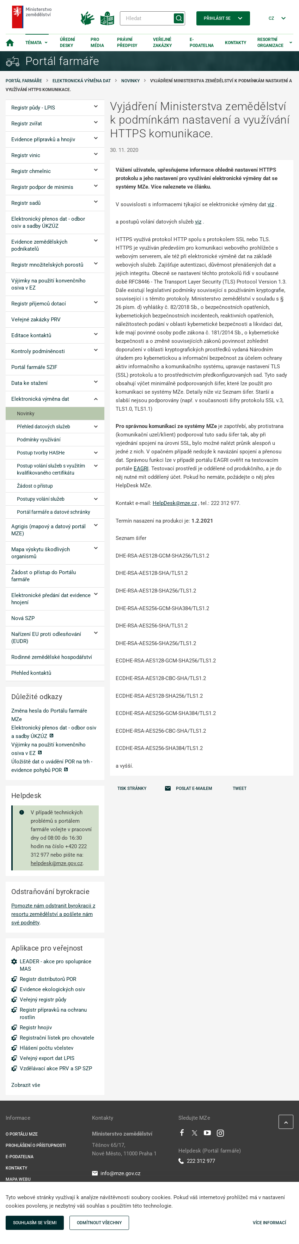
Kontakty (235, 42)
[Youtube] (207, 1134)
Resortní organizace (270, 42)
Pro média (97, 42)
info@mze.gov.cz (116, 1173)
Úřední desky (67, 42)
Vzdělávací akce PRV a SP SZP (56, 1068)
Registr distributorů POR (48, 979)
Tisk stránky (131, 788)
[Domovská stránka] (10, 42)
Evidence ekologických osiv (52, 989)
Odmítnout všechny (99, 1222)
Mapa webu (18, 1179)
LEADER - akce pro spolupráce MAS (55, 965)
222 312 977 (196, 1161)
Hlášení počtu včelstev (46, 1048)
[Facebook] (181, 1134)
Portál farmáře (24, 80)
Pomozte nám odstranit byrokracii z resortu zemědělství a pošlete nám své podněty (53, 914)
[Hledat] (152, 18)
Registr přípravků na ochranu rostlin (53, 1013)
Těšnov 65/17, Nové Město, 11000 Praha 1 (124, 1149)
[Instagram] (220, 1134)
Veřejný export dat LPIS (47, 1058)
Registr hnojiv (36, 1027)
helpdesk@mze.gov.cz (57, 863)
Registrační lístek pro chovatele (57, 1038)
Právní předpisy (127, 42)
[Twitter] (194, 1134)
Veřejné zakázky (162, 42)
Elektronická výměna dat (82, 80)
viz (271, 204)
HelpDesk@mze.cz (175, 503)
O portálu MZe (22, 1134)
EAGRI (141, 468)
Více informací (269, 1222)
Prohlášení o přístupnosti (36, 1145)
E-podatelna (202, 42)
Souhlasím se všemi (34, 1222)
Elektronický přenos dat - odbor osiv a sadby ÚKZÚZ (53, 732)
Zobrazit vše (25, 1085)
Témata (33, 42)
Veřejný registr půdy (43, 999)
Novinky (130, 80)
